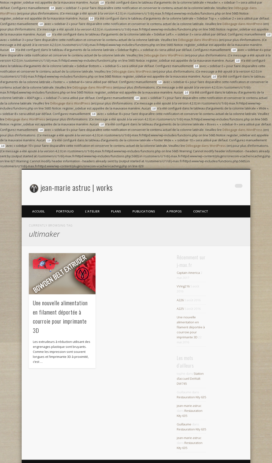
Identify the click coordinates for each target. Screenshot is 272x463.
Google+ (229, 179)
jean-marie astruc (189, 397)
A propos (174, 203)
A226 (180, 291)
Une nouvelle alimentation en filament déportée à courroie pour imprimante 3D (191, 318)
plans (116, 203)
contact (200, 203)
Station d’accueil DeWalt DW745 (190, 370)
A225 (180, 300)
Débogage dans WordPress (242, 22)
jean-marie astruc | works (76, 178)
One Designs (234, 457)
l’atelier (92, 203)
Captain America (188, 264)
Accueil (38, 203)
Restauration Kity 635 (191, 388)
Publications (143, 203)
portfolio (65, 203)
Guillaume (184, 416)
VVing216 (183, 278)
